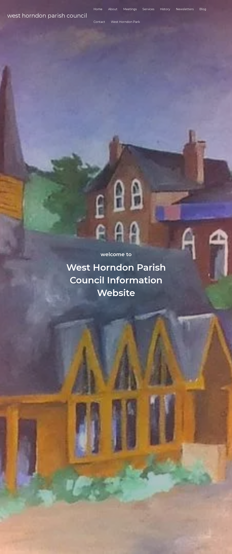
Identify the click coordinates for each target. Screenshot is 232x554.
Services (148, 9)
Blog (202, 9)
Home (98, 9)
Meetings (130, 9)
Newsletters (185, 9)
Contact (99, 22)
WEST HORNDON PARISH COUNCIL (47, 15)
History (165, 9)
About (112, 9)
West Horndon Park (125, 22)
